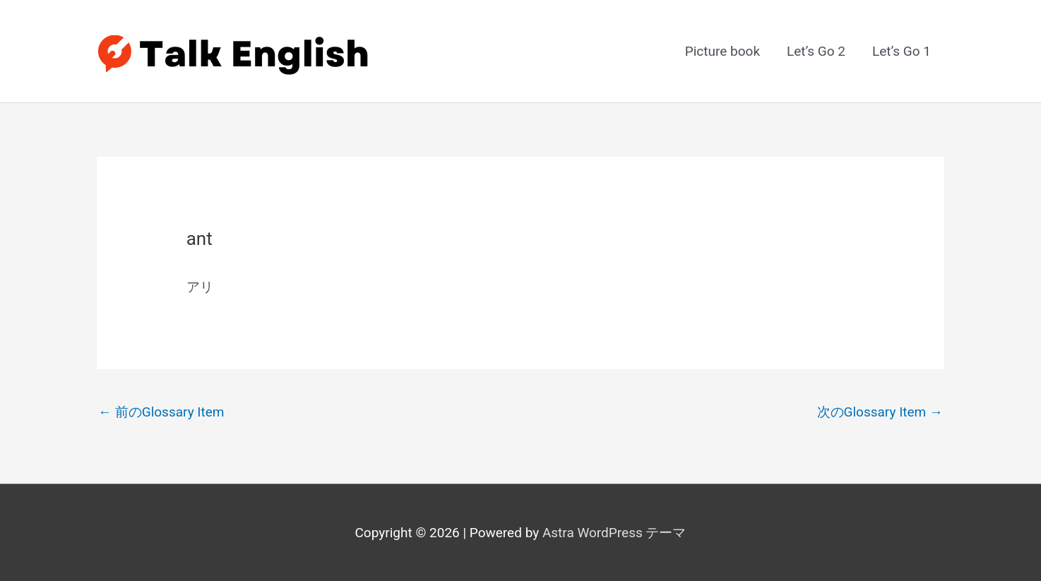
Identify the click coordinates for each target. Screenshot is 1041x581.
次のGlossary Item (880, 412)
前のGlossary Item (161, 412)
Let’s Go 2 (816, 51)
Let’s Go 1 (901, 51)
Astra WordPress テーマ (614, 533)
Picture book (722, 51)
